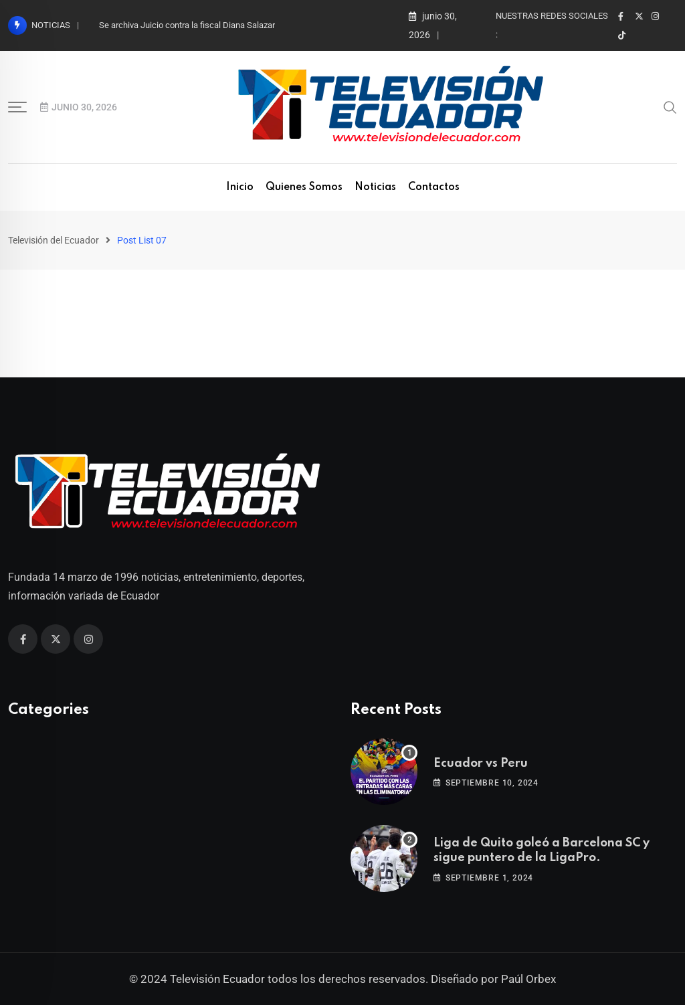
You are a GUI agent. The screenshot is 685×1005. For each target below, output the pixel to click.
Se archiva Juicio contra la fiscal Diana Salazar (187, 25)
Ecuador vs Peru (480, 763)
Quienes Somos (304, 187)
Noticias (375, 187)
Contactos (434, 187)
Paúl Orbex (528, 979)
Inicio (240, 187)
